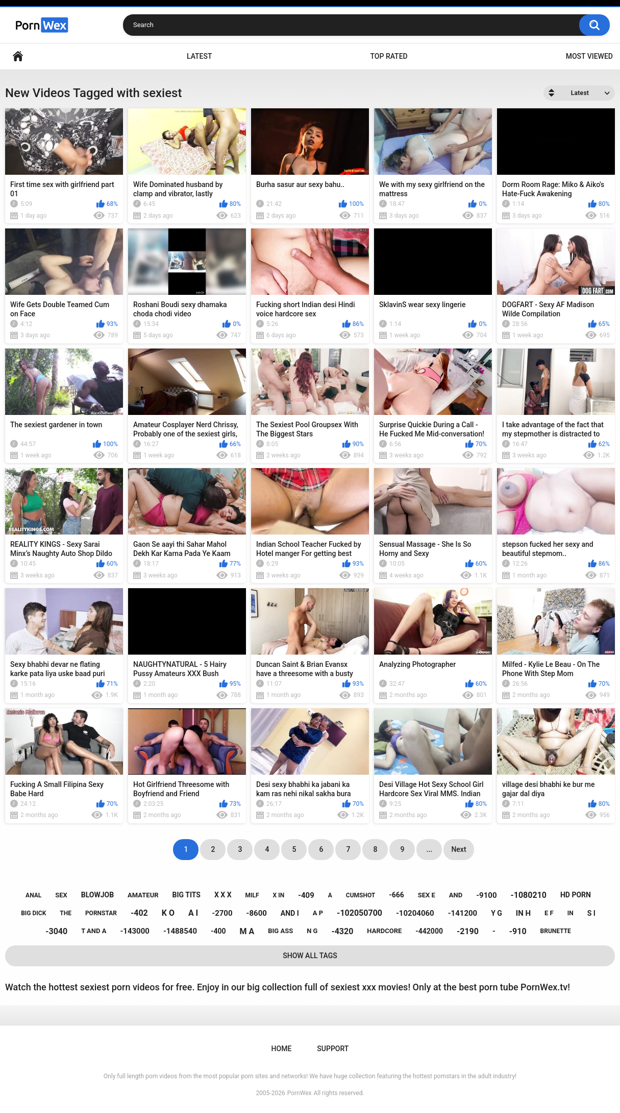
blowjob (97, 895)
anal (33, 895)
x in (279, 895)
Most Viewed (589, 56)
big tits (186, 895)
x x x (223, 895)
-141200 (463, 913)
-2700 (222, 913)
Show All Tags (310, 956)
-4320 (342, 931)
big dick (33, 913)
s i (591, 913)
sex (61, 895)
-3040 (56, 931)
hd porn (575, 895)
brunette (555, 931)
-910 (518, 931)
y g (496, 913)
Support (333, 1049)
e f (549, 913)
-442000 (429, 931)
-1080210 (528, 895)
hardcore (384, 931)
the (65, 913)
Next (458, 849)
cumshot (360, 895)
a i (193, 913)
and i (290, 913)
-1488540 (180, 931)
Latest (199, 56)
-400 (218, 931)
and (455, 895)
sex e (426, 895)
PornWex (299, 1093)
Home (18, 56)
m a (247, 931)
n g (312, 931)
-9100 (486, 895)
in (570, 913)
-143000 (135, 931)
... (430, 849)
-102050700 (359, 913)
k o (168, 913)
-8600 (256, 913)
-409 (306, 895)
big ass (280, 931)
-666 (396, 895)
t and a (93, 931)
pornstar (101, 913)
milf (252, 895)
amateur (143, 895)
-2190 (468, 931)
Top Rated (388, 56)
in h (523, 913)
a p (318, 913)
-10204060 (415, 913)
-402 (139, 913)
